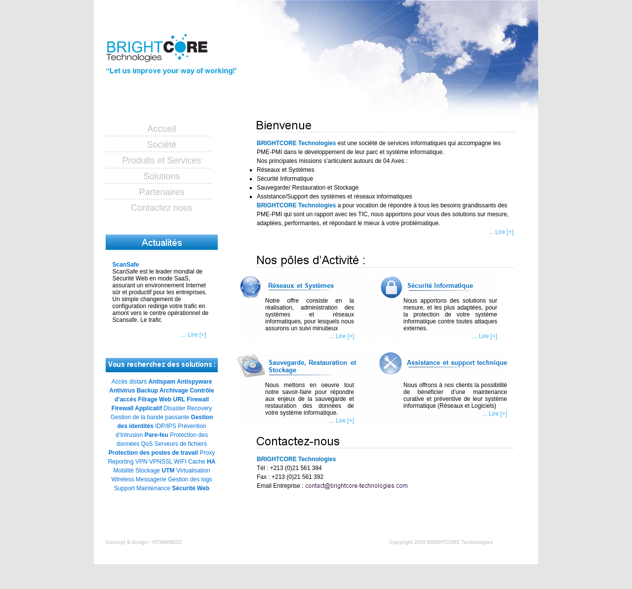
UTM (168, 470)
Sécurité (183, 488)
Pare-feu (156, 435)
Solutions (161, 176)
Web (203, 488)
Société (161, 145)
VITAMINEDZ (167, 542)
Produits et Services (161, 160)
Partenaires (161, 192)
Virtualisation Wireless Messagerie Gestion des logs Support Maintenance (161, 479)
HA (211, 461)
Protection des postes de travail (153, 452)
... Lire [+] (193, 334)
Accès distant (129, 381)
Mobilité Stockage (137, 470)
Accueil (161, 129)
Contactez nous (162, 208)
